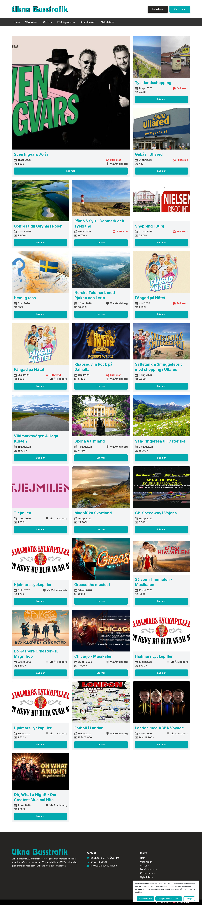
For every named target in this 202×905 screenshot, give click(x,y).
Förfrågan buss (66, 22)
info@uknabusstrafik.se (103, 865)
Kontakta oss (88, 22)
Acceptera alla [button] (145, 898)
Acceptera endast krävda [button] (169, 898)
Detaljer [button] (189, 898)
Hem (17, 22)
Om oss (47, 22)
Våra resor (180, 9)
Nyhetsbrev (108, 22)
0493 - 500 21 (98, 861)
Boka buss (158, 9)
